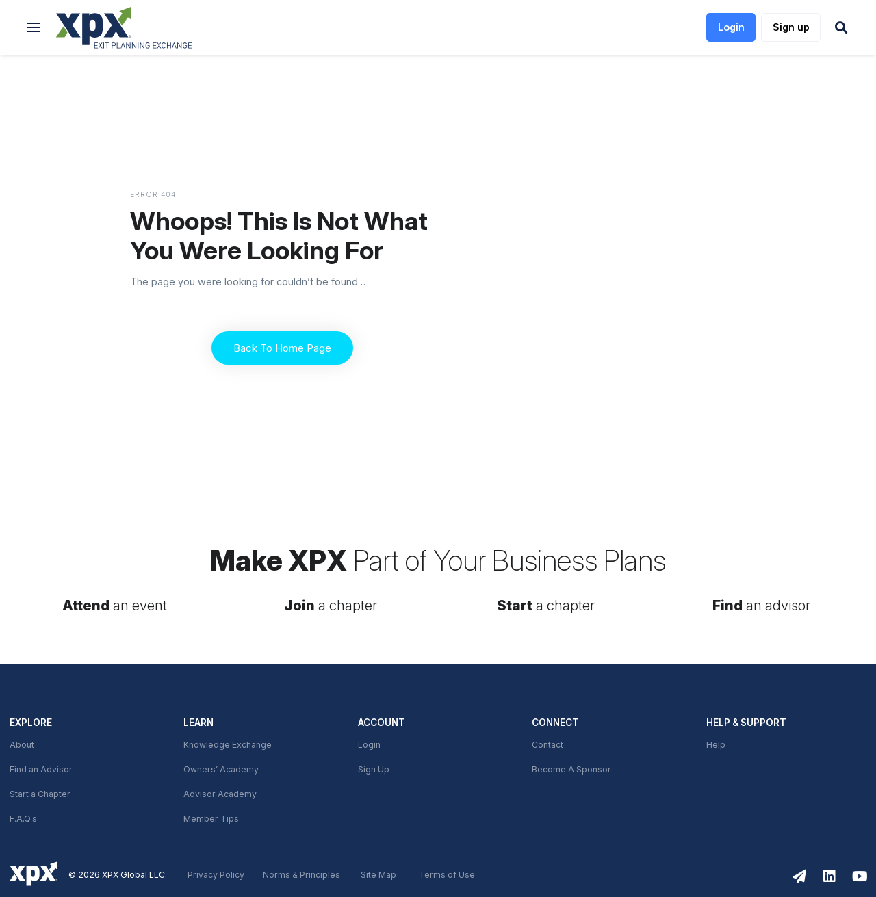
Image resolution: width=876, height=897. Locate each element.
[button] (33, 27)
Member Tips (211, 819)
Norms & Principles (301, 875)
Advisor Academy (220, 794)
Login (369, 745)
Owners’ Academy (221, 770)
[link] (124, 27)
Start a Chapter (40, 794)
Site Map (378, 875)
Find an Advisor (41, 770)
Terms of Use (447, 875)
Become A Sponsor (571, 770)
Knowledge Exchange (227, 745)
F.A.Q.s (23, 819)
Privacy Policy (216, 875)
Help (715, 745)
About (22, 745)
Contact (547, 745)
